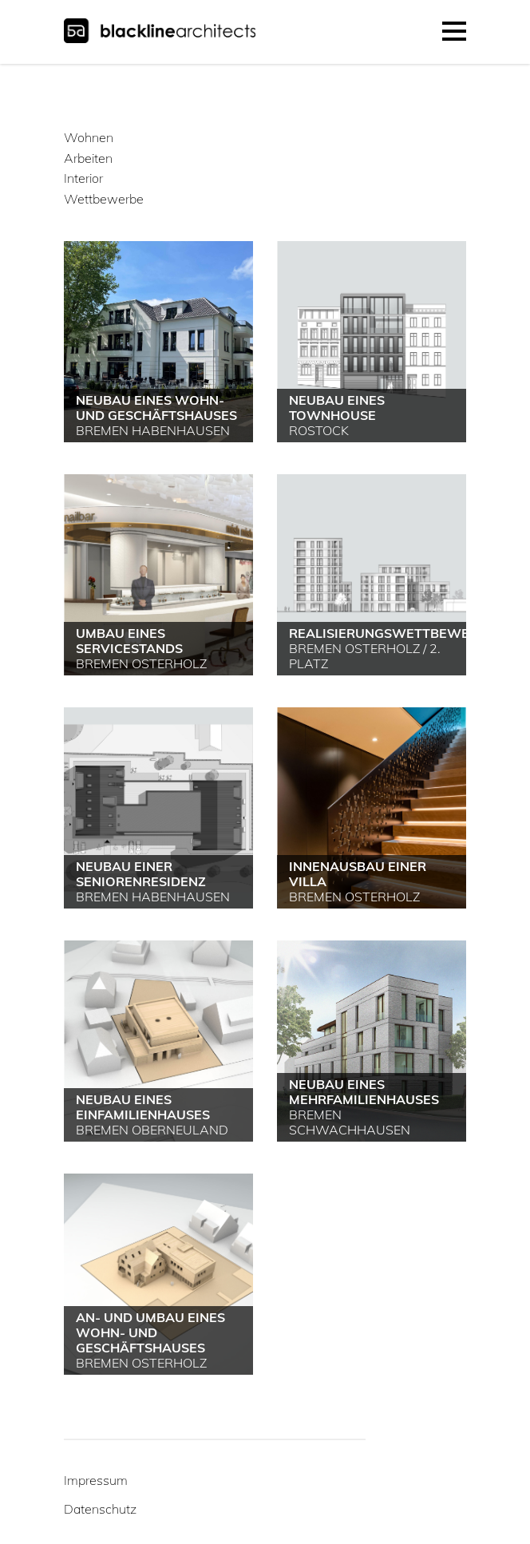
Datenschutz (100, 1509)
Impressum (96, 1480)
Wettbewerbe (104, 199)
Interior (83, 178)
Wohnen (88, 137)
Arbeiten (88, 158)
